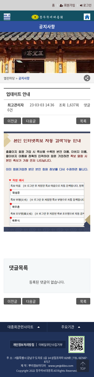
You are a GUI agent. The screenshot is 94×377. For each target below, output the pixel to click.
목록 (83, 120)
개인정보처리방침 (23, 344)
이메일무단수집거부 (50, 344)
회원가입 (67, 5)
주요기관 (67, 326)
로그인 (86, 5)
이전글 (12, 120)
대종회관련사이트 (21, 326)
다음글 (31, 120)
